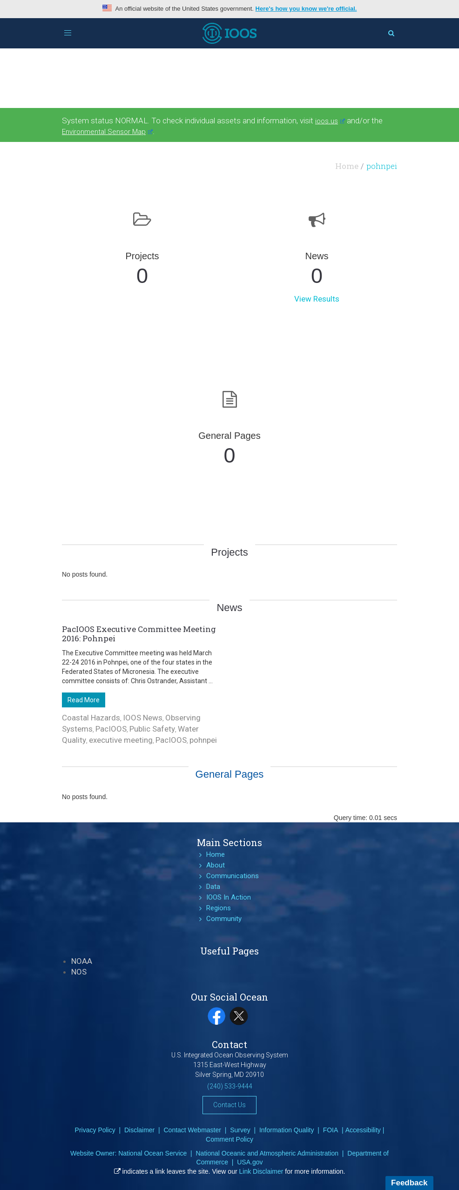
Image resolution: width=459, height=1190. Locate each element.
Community (224, 918)
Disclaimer (139, 1130)
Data (213, 886)
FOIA (330, 1130)
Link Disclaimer (261, 1171)
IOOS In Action (228, 897)
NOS (79, 971)
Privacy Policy (95, 1130)
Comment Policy (229, 1139)
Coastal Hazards (91, 717)
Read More (84, 700)
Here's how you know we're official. (306, 8)
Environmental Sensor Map (107, 132)
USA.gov (250, 1162)
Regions (218, 908)
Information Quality (286, 1130)
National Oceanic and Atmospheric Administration (267, 1153)
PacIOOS (111, 728)
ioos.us (330, 121)
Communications (232, 876)
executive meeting (121, 740)
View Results (316, 298)
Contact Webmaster (192, 1130)
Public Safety (152, 728)
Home (346, 166)
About (215, 865)
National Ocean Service (152, 1153)
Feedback (409, 1182)
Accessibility (363, 1130)
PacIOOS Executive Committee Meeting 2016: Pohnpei (139, 634)
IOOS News (142, 717)
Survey (240, 1130)
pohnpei (203, 740)
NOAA (81, 961)
